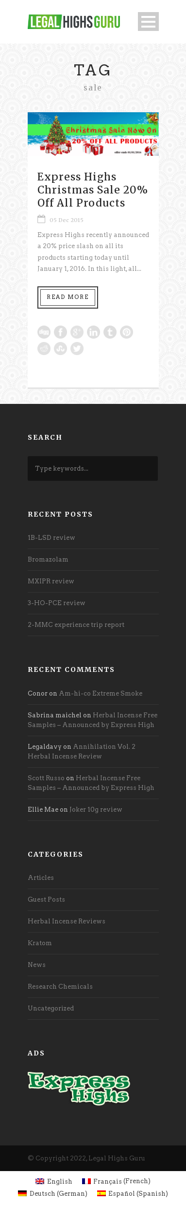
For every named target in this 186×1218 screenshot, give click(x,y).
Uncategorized (51, 1008)
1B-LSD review (51, 537)
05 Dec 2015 (67, 220)
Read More (68, 297)
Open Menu (148, 21)
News (37, 964)
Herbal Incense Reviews (66, 921)
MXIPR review (51, 581)
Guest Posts (46, 899)
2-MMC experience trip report (76, 624)
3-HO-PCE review (56, 603)
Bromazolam (48, 559)
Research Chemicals (60, 986)
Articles (41, 877)
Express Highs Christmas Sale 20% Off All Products (92, 190)
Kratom (40, 943)
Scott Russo (46, 778)
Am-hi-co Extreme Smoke (100, 693)
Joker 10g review (95, 809)
